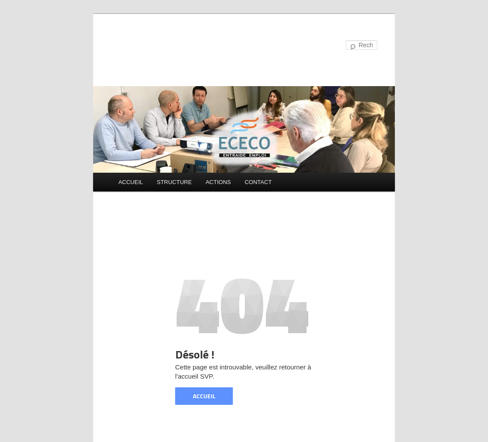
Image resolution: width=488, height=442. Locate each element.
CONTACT (258, 182)
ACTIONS (218, 182)
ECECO (139, 45)
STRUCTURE (174, 182)
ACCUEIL (131, 182)
